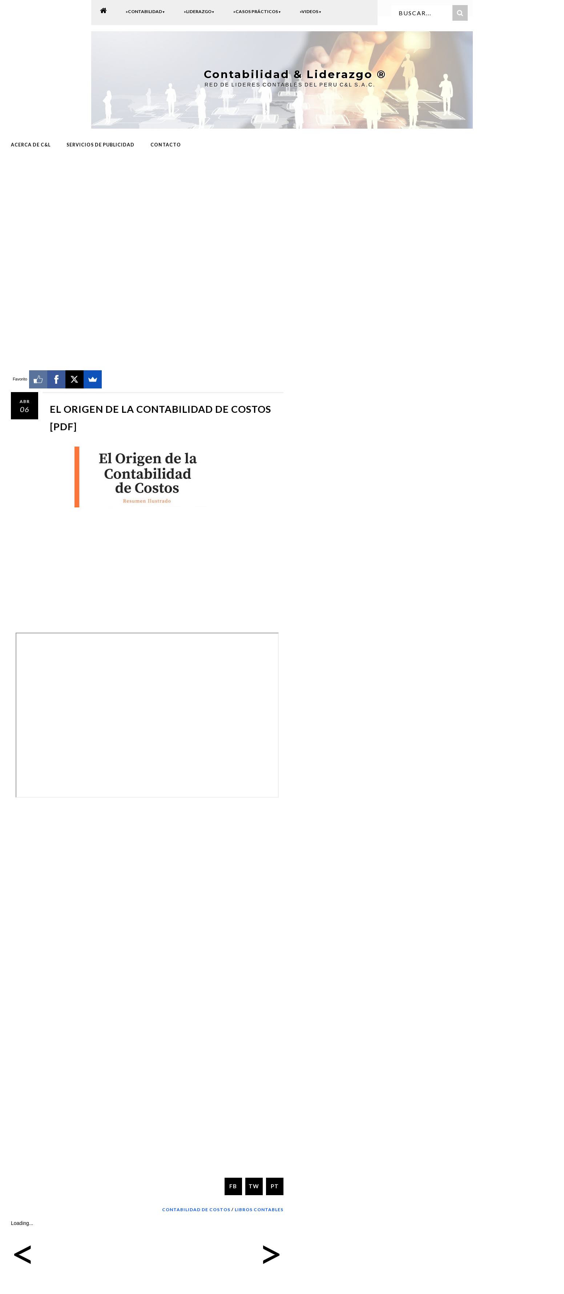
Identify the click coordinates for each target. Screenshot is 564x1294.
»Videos (310, 11)
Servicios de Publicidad (100, 144)
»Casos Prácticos (257, 11)
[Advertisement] (147, 213)
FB (233, 1185)
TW (254, 1185)
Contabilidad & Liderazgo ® (289, 74)
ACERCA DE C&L (31, 144)
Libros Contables (259, 1209)
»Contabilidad (145, 11)
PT (275, 1185)
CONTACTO (165, 144)
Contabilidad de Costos (196, 1209)
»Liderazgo (199, 11)
